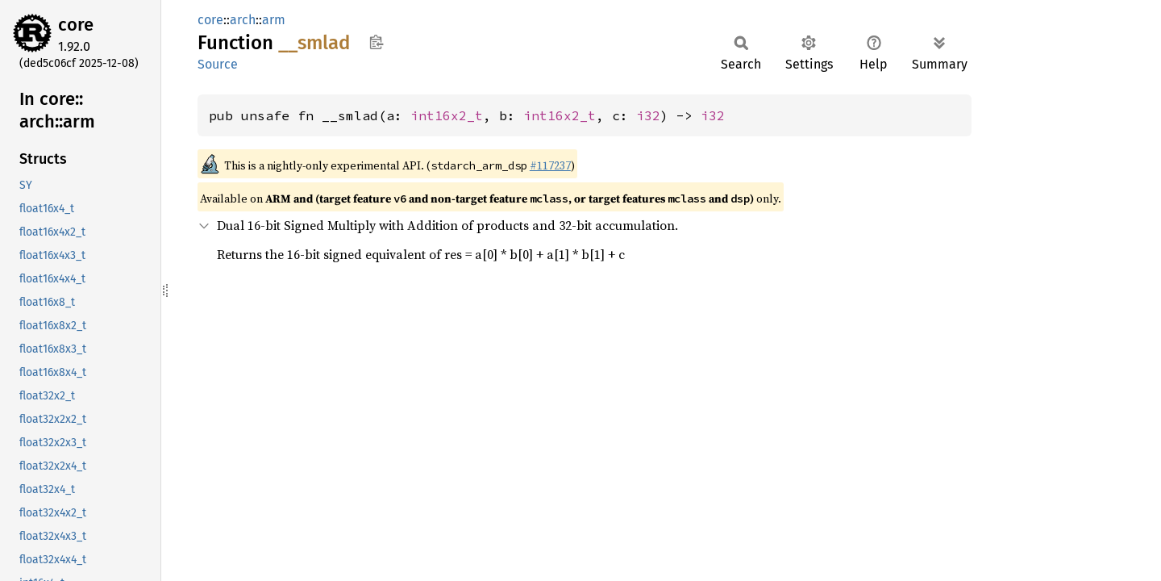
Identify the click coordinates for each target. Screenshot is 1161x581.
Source (218, 64)
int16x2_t (446, 115)
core (76, 25)
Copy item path (376, 42)
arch (243, 19)
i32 (648, 115)
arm (273, 19)
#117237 (550, 165)
